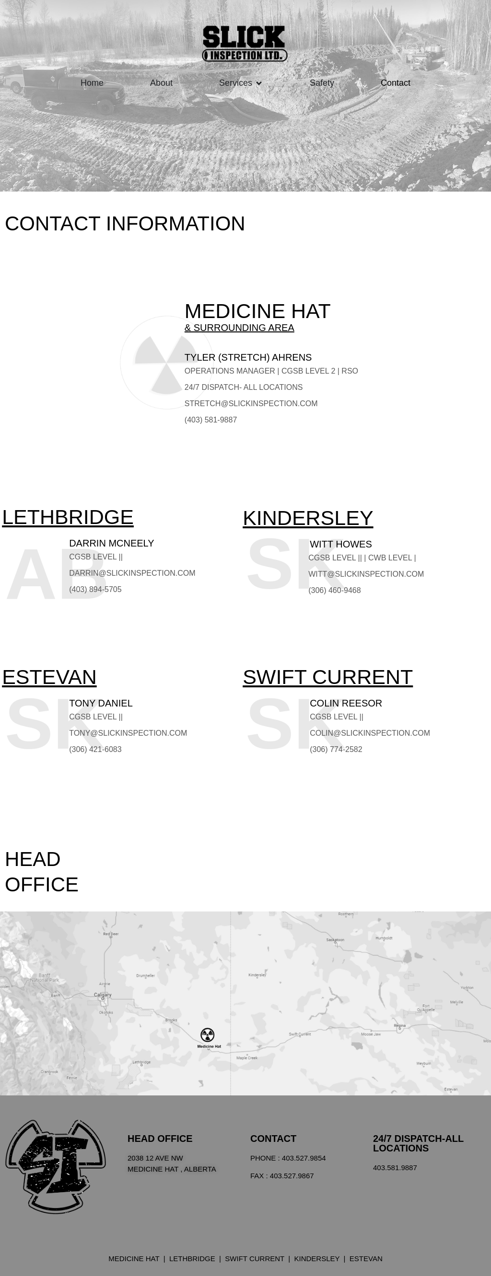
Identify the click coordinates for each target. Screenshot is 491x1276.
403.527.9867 (292, 1176)
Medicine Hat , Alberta (172, 1169)
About (161, 83)
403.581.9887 (395, 1167)
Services (235, 83)
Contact (395, 83)
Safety (322, 83)
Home (92, 83)
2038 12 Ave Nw (155, 1158)
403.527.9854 (304, 1158)
